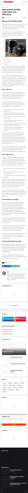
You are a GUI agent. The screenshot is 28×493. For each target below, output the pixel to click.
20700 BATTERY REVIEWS (7, 331)
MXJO (21, 387)
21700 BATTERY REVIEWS (7, 334)
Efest (22, 383)
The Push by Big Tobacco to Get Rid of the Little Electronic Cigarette (18, 484)
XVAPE (5, 392)
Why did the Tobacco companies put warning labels (17, 477)
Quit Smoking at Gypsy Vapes (16, 357)
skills (8, 217)
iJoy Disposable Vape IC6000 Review (17, 363)
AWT (4, 383)
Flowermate (12, 385)
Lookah (15, 387)
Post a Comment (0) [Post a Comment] (14, 305)
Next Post (25, 309)
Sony (17, 389)
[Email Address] (14, 422)
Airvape (10, 383)
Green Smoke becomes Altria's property (16, 371)
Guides (6, 7)
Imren (9, 387)
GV (4, 387)
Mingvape (11, 389)
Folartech (19, 385)
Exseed (5, 385)
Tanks (10, 262)
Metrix (5, 389)
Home (3, 7)
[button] (2, 2)
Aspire (16, 383)
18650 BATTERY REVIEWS (7, 329)
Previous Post (4, 309)
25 (14, 491)
